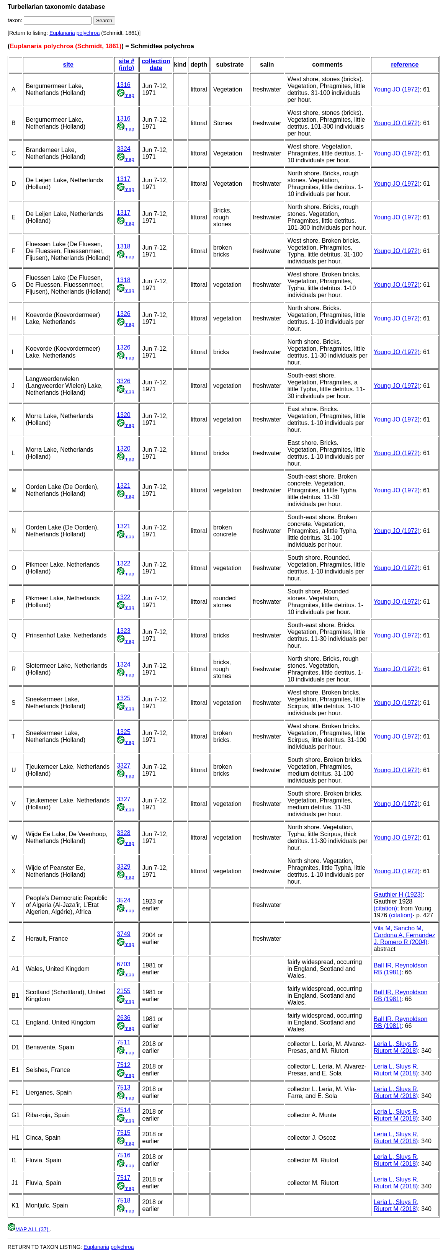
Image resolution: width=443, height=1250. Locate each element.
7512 (124, 1065)
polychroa (88, 33)
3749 (124, 934)
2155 (124, 991)
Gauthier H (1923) (398, 894)
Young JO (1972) (397, 89)
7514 (124, 1110)
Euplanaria (62, 33)
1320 (124, 415)
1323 (124, 630)
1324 (124, 664)
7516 (124, 1155)
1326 (124, 313)
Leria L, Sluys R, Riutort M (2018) (396, 1047)
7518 (124, 1200)
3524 (124, 900)
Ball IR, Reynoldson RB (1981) (401, 968)
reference (404, 64)
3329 (124, 866)
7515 (124, 1132)
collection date (156, 64)
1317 (124, 179)
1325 (124, 698)
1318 (124, 246)
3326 (124, 381)
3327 (124, 765)
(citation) (385, 908)
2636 (124, 1018)
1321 (124, 485)
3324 (124, 148)
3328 (124, 833)
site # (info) (126, 64)
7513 (124, 1087)
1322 (124, 563)
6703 (124, 964)
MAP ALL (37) (29, 1229)
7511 (124, 1042)
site (68, 64)
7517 (124, 1178)
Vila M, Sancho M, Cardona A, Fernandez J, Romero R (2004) (404, 935)
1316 (124, 85)
